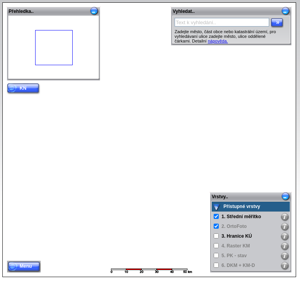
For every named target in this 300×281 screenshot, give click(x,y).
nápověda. (218, 41)
